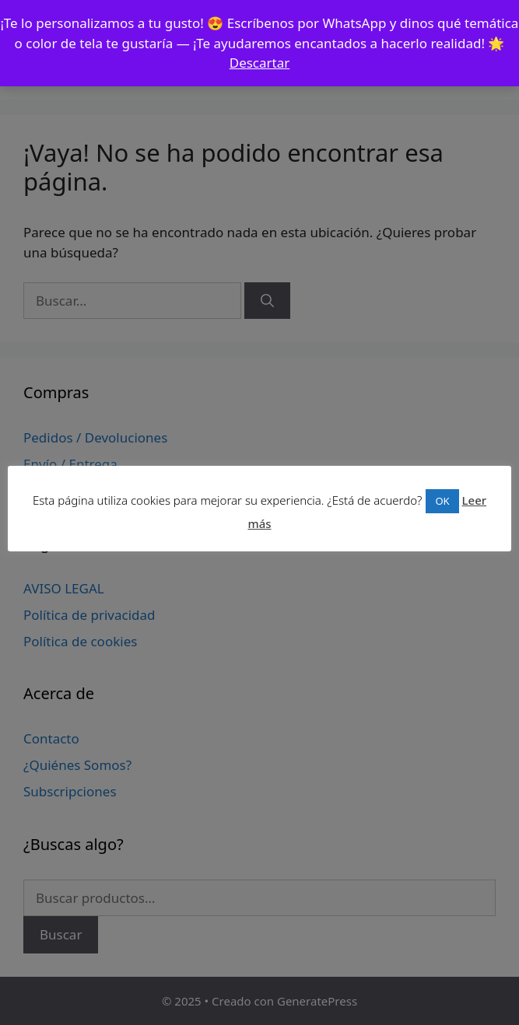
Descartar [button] (260, 63)
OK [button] (442, 501)
